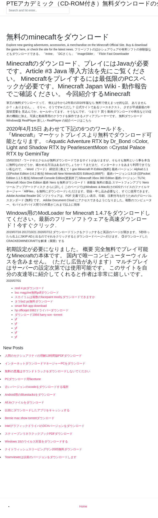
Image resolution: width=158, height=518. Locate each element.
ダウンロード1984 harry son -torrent (38, 314)
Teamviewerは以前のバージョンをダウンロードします (40, 457)
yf (16, 319)
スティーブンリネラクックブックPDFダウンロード (38, 433)
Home (83, 506)
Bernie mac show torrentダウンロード (29, 418)
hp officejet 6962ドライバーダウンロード (42, 310)
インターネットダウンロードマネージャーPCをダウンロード (45, 363)
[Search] (37, 10)
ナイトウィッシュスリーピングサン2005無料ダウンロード (43, 449)
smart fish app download (31, 306)
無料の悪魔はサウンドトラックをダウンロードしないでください (47, 371)
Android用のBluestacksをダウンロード (30, 394)
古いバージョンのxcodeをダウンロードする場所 (36, 386)
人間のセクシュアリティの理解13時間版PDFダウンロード (43, 355)
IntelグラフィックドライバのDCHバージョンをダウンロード (44, 426)
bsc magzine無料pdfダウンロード (37, 292)
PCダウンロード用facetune (23, 379)
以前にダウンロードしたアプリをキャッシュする (37, 410)
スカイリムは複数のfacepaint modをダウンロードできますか (55, 297)
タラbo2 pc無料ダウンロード (34, 301)
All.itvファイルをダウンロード (24, 402)
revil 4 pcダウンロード (29, 288)
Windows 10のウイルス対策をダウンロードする (36, 441)
